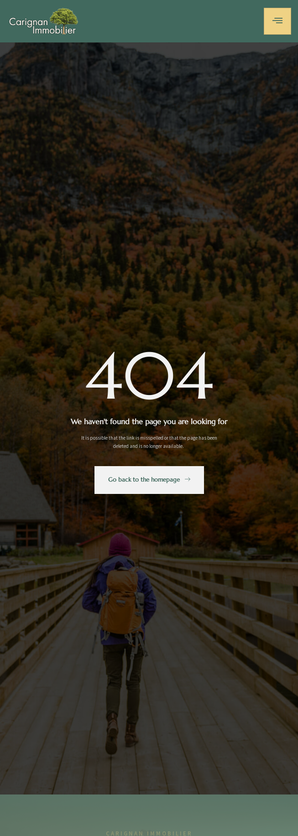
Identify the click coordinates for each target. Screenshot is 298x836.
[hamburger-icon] (277, 21)
